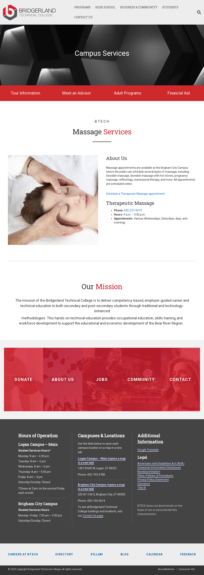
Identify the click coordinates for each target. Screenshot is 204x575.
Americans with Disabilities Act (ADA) (160, 463)
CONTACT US (83, 17)
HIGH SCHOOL (105, 7)
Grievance (143, 483)
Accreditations (166, 569)
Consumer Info (187, 569)
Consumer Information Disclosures (159, 467)
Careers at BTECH (23, 554)
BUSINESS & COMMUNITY (139, 7)
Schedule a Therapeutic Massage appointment (135, 193)
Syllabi (97, 554)
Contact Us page (93, 515)
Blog (125, 554)
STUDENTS (170, 7)
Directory (64, 554)
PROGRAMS (82, 7)
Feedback (188, 554)
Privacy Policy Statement (153, 479)
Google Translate (148, 449)
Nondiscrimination (148, 471)
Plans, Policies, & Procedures (155, 475)
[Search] (198, 12)
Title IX (141, 487)
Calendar (154, 554)
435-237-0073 (133, 210)
